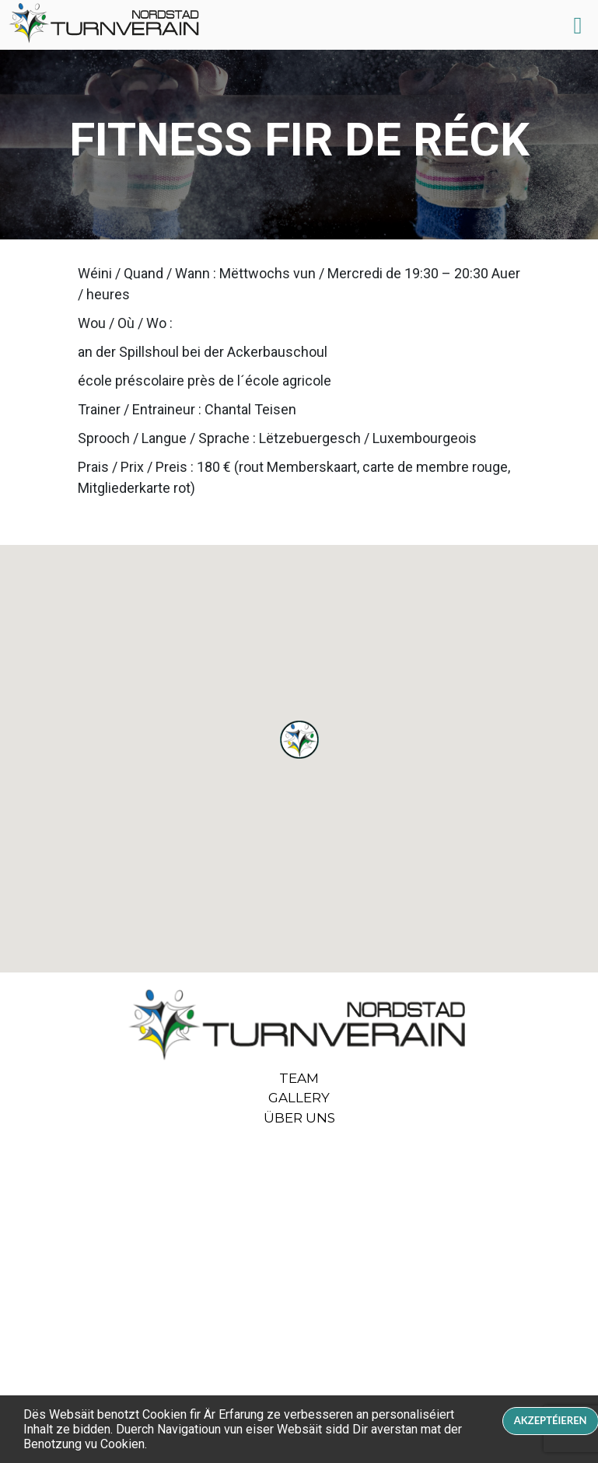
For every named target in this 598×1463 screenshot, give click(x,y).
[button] (299, 740)
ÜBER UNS (299, 1118)
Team (299, 1078)
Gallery (299, 1097)
